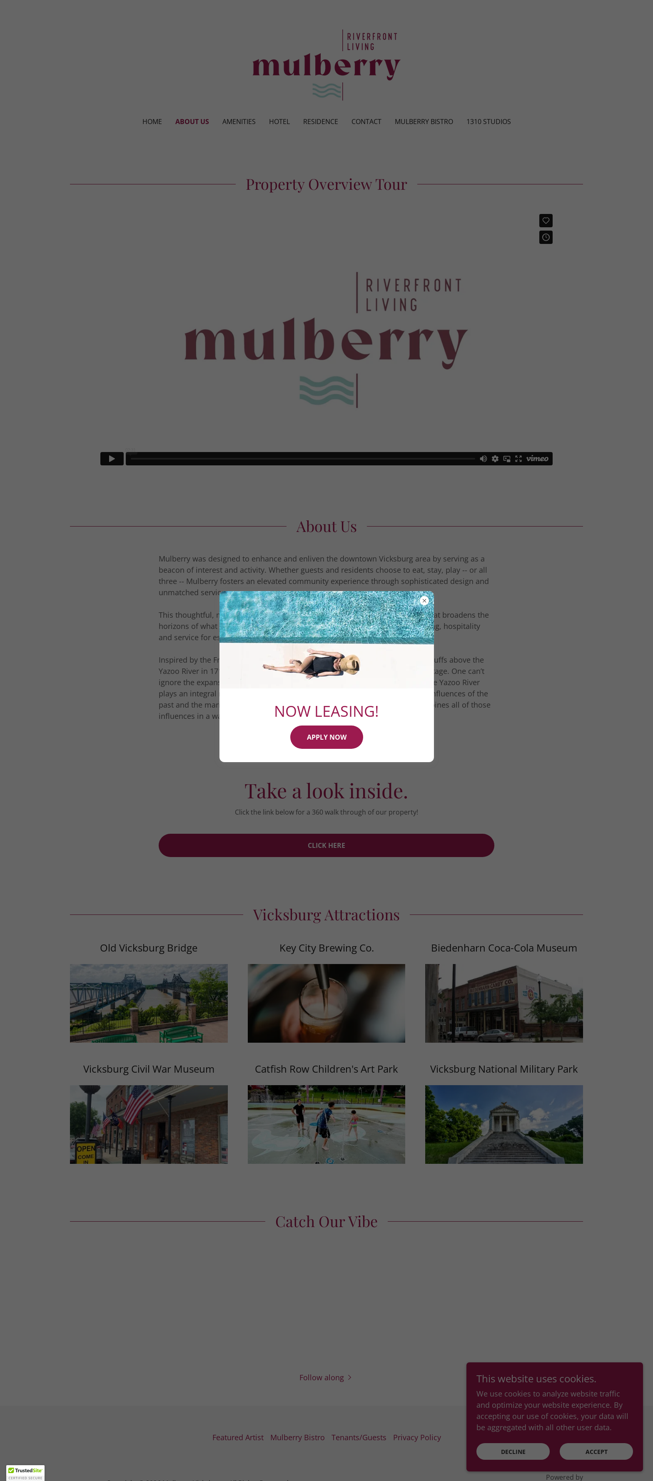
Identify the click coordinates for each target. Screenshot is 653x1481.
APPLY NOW (326, 737)
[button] (25, 1473)
